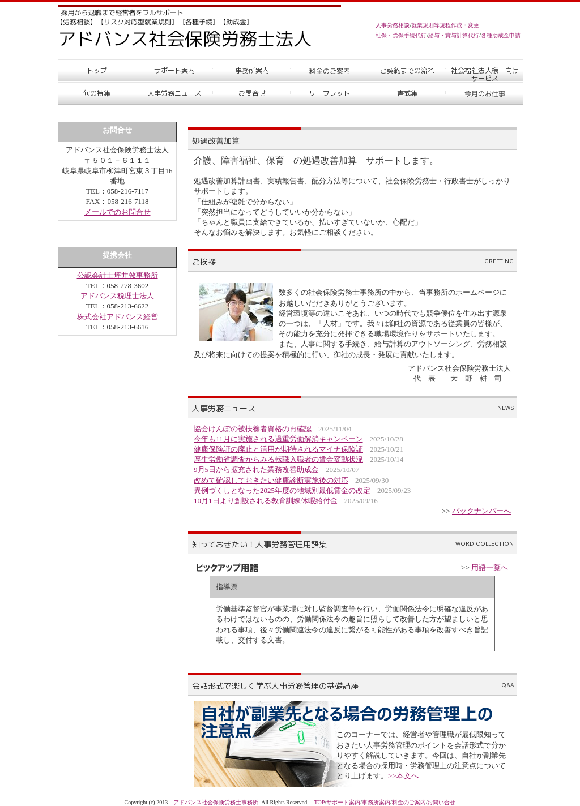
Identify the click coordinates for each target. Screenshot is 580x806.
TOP (319, 802)
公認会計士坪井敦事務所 (117, 275)
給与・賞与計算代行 (453, 35)
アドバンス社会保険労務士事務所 (215, 802)
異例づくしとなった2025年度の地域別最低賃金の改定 (282, 490)
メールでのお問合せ (117, 212)
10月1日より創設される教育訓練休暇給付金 (266, 500)
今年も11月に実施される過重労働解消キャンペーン (278, 439)
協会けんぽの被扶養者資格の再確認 (253, 429)
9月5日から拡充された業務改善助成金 (256, 469)
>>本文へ (403, 775)
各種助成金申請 (501, 35)
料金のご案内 (409, 802)
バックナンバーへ (481, 511)
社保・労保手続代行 (401, 35)
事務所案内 (376, 802)
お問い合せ (441, 802)
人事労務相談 (393, 25)
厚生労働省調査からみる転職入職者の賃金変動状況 (278, 459)
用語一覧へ (489, 567)
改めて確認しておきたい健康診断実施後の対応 (271, 480)
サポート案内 (343, 802)
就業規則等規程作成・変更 (445, 25)
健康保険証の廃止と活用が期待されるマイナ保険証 (278, 449)
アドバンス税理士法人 (117, 295)
